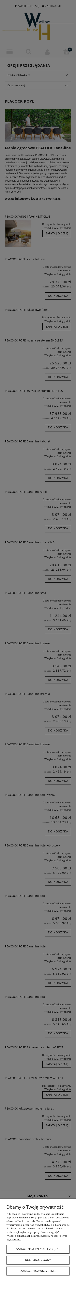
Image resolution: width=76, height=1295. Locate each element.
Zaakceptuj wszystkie (38, 1270)
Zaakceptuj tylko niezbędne (38, 1249)
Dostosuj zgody (38, 1259)
